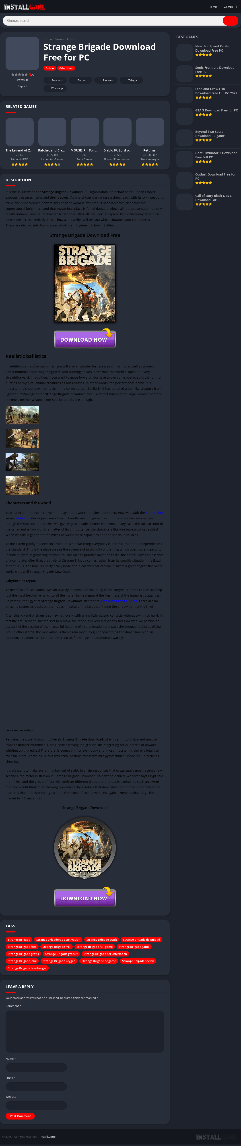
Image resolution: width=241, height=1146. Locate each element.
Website (11, 1099)
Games (228, 7)
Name (11, 1061)
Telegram (130, 82)
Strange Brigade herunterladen (105, 956)
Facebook (54, 82)
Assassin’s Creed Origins (118, 603)
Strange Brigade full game (95, 949)
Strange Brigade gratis (23, 956)
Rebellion (23, 520)
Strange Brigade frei (56, 949)
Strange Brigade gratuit (61, 956)
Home (212, 7)
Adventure (66, 70)
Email (10, 1079)
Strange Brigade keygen (59, 963)
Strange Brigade (19, 942)
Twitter (79, 82)
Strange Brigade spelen (138, 963)
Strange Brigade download (141, 942)
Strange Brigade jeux (22, 963)
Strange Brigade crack (102, 942)
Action (71, 41)
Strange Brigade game (134, 949)
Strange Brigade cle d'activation (58, 942)
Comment (13, 1008)
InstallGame (48, 1138)
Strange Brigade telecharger (27, 970)
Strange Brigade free (22, 949)
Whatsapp (54, 90)
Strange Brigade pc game (99, 963)
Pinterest (105, 82)
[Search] (120, 21)
